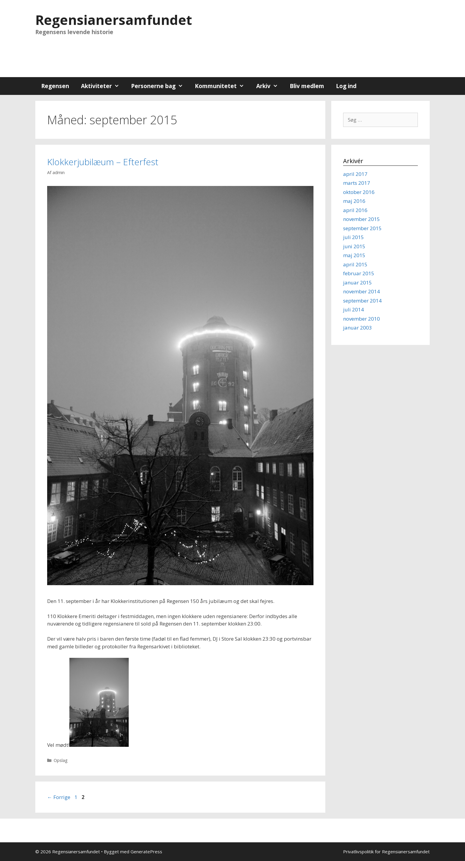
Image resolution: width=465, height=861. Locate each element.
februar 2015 (358, 273)
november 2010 (361, 318)
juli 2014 (353, 309)
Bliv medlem (307, 86)
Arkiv (270, 86)
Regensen (55, 86)
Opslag (61, 760)
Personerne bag (160, 86)
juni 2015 (354, 246)
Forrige (58, 797)
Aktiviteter (103, 86)
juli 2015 (353, 237)
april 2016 (355, 210)
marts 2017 (356, 182)
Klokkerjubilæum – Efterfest (102, 162)
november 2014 (361, 291)
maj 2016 (354, 201)
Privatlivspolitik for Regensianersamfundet (386, 851)
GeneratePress (146, 851)
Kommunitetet (222, 86)
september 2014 (362, 300)
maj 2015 (354, 255)
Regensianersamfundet (113, 20)
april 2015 (355, 264)
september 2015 (362, 228)
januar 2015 (357, 282)
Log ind (346, 86)
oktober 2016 (359, 192)
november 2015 (361, 219)
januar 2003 (357, 327)
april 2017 (355, 174)
